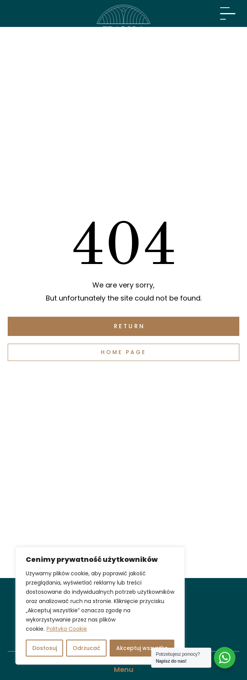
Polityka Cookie (67, 629)
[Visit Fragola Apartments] (123, 29)
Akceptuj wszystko (142, 648)
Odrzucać (86, 648)
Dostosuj (44, 648)
